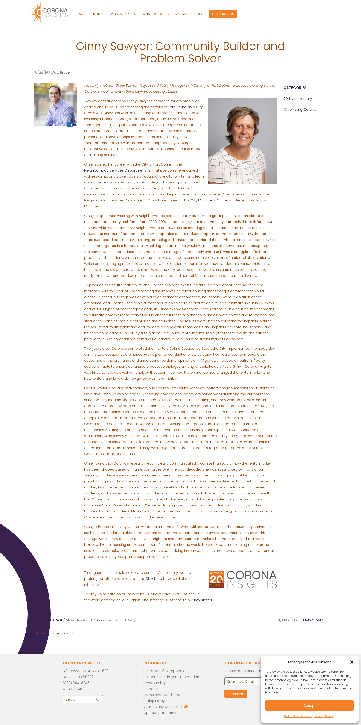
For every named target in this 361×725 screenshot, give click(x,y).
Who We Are (122, 14)
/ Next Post (300, 620)
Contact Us (223, 13)
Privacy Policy (323, 716)
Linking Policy (154, 700)
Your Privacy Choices (161, 706)
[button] (351, 662)
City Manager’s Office (209, 200)
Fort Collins (177, 106)
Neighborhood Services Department (115, 170)
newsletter (203, 600)
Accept (309, 705)
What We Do (155, 14)
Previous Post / (86, 620)
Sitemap (150, 688)
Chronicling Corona (300, 109)
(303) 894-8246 (76, 682)
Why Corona (91, 14)
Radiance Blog (188, 14)
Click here (154, 578)
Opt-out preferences (298, 716)
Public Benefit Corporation (165, 670)
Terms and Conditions (162, 694)
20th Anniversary (298, 98)
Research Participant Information (171, 676)
